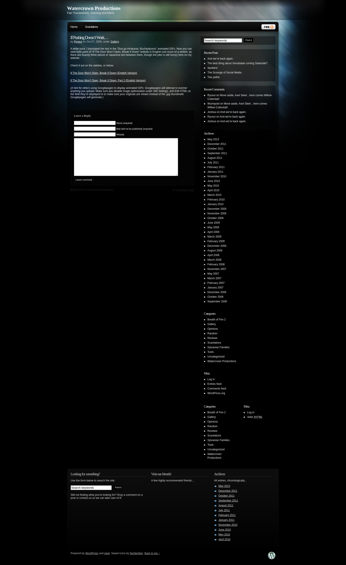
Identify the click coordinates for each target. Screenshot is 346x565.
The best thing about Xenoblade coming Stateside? (237, 63)
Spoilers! (212, 67)
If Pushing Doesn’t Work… (89, 37)
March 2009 (214, 236)
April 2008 (213, 255)
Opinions (212, 328)
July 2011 (213, 162)
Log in (211, 379)
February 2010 (216, 199)
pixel (107, 553)
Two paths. (213, 77)
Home (73, 26)
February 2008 (216, 264)
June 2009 (213, 222)
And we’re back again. (220, 58)
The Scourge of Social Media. (224, 72)
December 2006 (216, 292)
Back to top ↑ (152, 553)
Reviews (212, 338)
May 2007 (213, 273)
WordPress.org (216, 393)
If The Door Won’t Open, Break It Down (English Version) (103, 73)
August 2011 (214, 157)
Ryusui (78, 41)
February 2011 (216, 167)
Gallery (115, 41)
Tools (210, 352)
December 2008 (216, 245)
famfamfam (136, 553)
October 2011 (215, 148)
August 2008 (214, 250)
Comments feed (216, 388)
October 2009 (215, 218)
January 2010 (215, 204)
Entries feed (214, 383)
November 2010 (216, 176)
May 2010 (213, 185)
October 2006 (215, 296)
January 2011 (215, 171)
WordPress (91, 553)
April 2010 (213, 190)
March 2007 (214, 278)
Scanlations (91, 26)
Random (212, 333)
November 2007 (216, 269)
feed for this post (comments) (92, 196)
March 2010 (214, 194)
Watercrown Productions (93, 8)
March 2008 (214, 259)
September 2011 (217, 153)
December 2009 (216, 208)
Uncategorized (215, 356)
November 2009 (216, 213)
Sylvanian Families (218, 347)
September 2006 (217, 301)
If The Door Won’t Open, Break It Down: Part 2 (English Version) (108, 80)
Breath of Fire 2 (216, 319)
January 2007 (215, 287)
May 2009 (213, 227)
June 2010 (213, 181)
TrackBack (184, 196)
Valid (255, 417)
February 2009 (216, 241)
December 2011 (216, 144)
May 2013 (213, 139)
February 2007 (216, 282)
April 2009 (213, 232)
